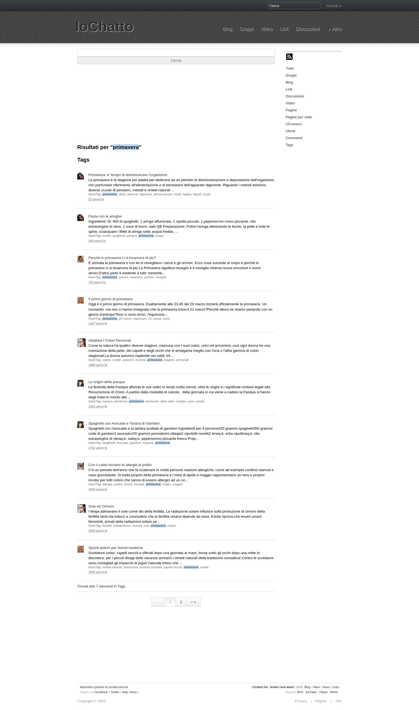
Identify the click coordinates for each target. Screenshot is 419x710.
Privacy (302, 701)
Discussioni (308, 29)
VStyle (323, 692)
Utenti (290, 131)
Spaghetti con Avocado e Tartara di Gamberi (124, 423)
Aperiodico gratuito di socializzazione (104, 687)
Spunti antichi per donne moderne (115, 548)
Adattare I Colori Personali (109, 340)
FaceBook (101, 692)
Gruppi (246, 29)
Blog (227, 29)
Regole (321, 701)
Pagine (291, 110)
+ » (193, 602)
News (326, 687)
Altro (337, 29)
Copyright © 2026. (92, 701)
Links (335, 687)
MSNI (333, 692)
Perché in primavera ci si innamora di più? (122, 258)
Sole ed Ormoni (101, 506)
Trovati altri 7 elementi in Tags (101, 586)
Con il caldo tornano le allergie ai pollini (120, 465)
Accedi (332, 6)
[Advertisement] (326, 232)
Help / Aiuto (129, 692)
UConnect (294, 124)
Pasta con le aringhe (105, 216)
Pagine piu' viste (299, 117)
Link (284, 29)
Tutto (290, 68)
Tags (289, 145)
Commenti (294, 138)
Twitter (115, 692)
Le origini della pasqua (106, 382)
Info (337, 701)
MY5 (300, 692)
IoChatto (104, 26)
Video (267, 29)
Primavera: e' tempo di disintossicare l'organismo (127, 175)
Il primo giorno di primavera (110, 299)
